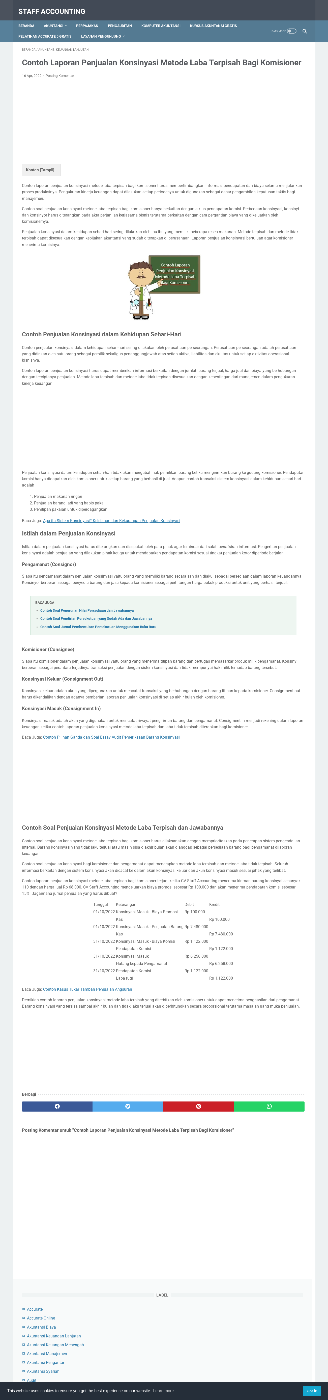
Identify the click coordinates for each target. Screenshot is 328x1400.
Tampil (47, 177)
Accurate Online (250, 76)
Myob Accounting (251, 156)
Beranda (30, 17)
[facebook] (46, 1213)
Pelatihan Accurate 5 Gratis (105, 28)
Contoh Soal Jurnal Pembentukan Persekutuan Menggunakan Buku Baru (98, 679)
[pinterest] (141, 1213)
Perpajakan (91, 17)
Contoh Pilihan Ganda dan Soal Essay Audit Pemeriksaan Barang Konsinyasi (111, 808)
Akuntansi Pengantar (254, 120)
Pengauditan (123, 17)
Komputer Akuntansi (164, 17)
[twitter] (93, 1213)
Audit (240, 138)
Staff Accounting (55, 6)
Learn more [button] (163, 1391)
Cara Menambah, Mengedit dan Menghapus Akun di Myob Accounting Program (263, 281)
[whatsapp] (189, 1213)
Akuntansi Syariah (252, 129)
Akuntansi (57, 17)
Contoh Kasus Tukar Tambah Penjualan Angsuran (87, 1089)
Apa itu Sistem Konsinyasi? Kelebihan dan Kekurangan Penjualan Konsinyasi (111, 560)
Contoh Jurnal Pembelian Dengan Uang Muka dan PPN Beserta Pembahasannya (264, 243)
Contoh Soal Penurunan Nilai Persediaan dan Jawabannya (87, 663)
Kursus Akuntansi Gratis (45, 28)
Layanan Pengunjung (161, 28)
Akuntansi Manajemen (256, 112)
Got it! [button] (312, 1391)
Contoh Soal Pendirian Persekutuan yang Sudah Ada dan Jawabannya (96, 671)
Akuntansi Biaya (250, 85)
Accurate (243, 67)
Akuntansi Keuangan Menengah (264, 103)
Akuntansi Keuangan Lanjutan (263, 94)
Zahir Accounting (251, 174)
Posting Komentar (60, 84)
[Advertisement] (117, 128)
